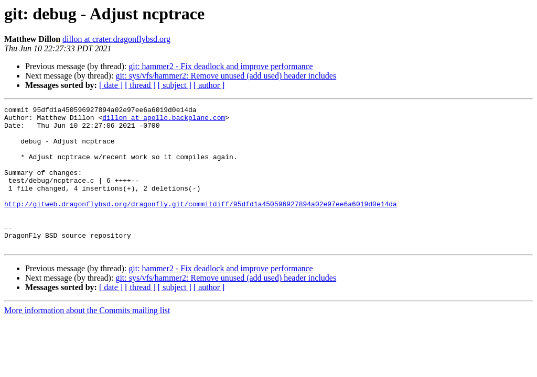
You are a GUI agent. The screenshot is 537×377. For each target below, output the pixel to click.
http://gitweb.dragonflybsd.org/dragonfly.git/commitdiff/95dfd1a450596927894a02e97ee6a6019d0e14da (200, 224)
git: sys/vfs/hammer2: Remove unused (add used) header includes (225, 75)
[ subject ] (174, 85)
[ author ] (209, 85)
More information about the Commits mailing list (87, 338)
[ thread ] (140, 85)
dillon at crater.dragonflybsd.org (116, 39)
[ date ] (111, 85)
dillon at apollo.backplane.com (163, 120)
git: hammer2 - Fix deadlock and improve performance (220, 66)
